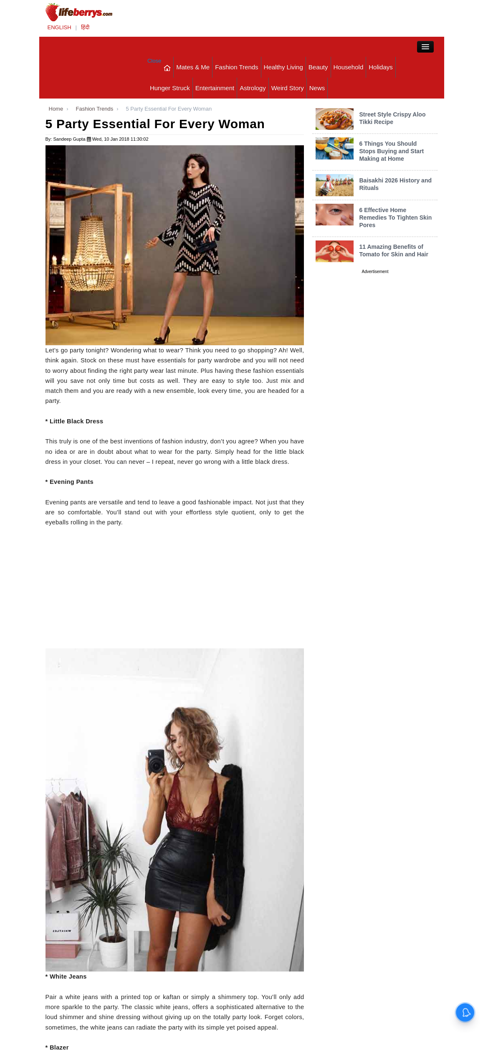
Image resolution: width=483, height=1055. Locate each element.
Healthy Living (283, 67)
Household (349, 67)
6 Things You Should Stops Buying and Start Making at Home (391, 151)
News (317, 87)
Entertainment (214, 87)
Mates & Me (193, 67)
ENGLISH (59, 27)
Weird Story (287, 87)
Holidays (381, 67)
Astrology (253, 87)
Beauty (318, 67)
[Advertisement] (175, 589)
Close (154, 61)
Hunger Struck (170, 87)
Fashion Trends (236, 67)
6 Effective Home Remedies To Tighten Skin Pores (395, 217)
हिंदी (85, 27)
